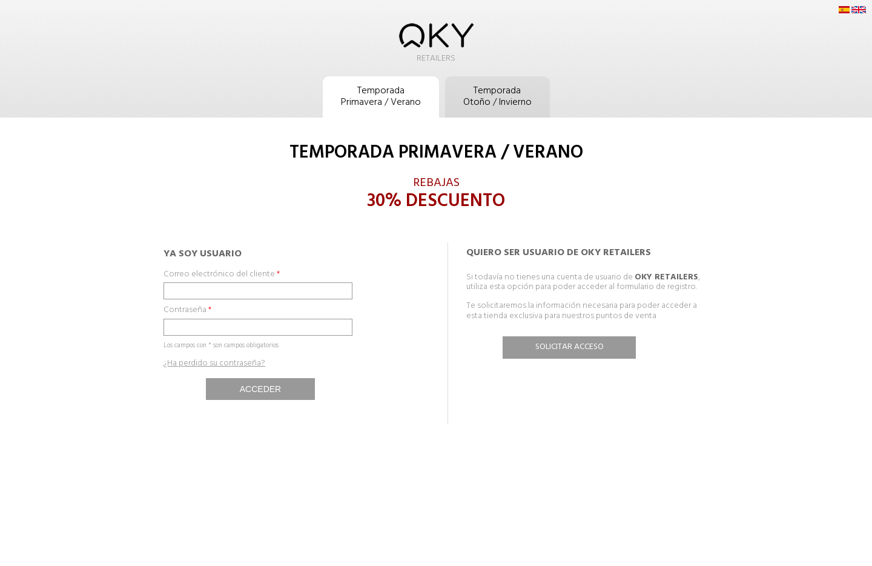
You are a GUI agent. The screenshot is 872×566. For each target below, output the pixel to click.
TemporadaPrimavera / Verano (381, 96)
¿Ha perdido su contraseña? (214, 363)
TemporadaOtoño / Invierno (497, 96)
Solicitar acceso (569, 347)
